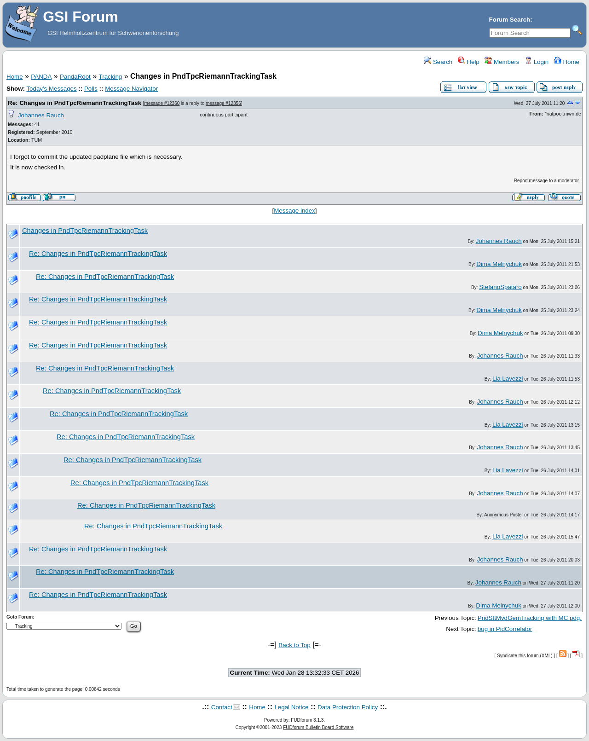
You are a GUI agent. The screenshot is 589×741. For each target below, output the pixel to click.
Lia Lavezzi (507, 378)
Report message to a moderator (546, 180)
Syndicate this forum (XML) (525, 655)
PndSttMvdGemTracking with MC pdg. (530, 617)
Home (566, 61)
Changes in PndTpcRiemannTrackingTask (85, 230)
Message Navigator (131, 88)
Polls (91, 88)
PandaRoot (75, 76)
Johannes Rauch (41, 115)
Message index (294, 210)
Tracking (110, 76)
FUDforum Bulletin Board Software (318, 727)
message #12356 (223, 103)
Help (468, 61)
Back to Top (294, 645)
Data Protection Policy (348, 707)
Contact (221, 707)
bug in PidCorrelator (505, 628)
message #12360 (162, 103)
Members (502, 61)
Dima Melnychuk (499, 264)
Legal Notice (291, 707)
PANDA (41, 76)
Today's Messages (51, 88)
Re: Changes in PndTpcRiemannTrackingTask (74, 102)
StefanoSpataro (500, 287)
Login (537, 61)
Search (438, 61)
